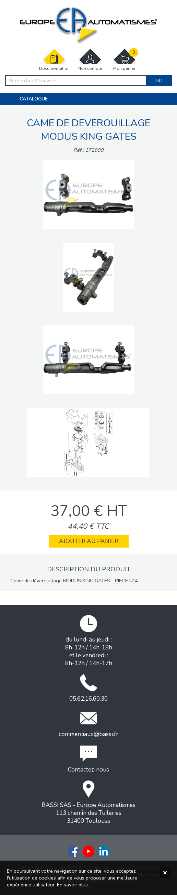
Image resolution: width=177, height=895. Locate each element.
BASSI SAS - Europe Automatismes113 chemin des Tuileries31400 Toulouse (88, 802)
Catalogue (34, 99)
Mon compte (90, 59)
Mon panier (124, 59)
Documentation (54, 59)
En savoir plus (72, 884)
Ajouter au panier (88, 541)
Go (159, 80)
